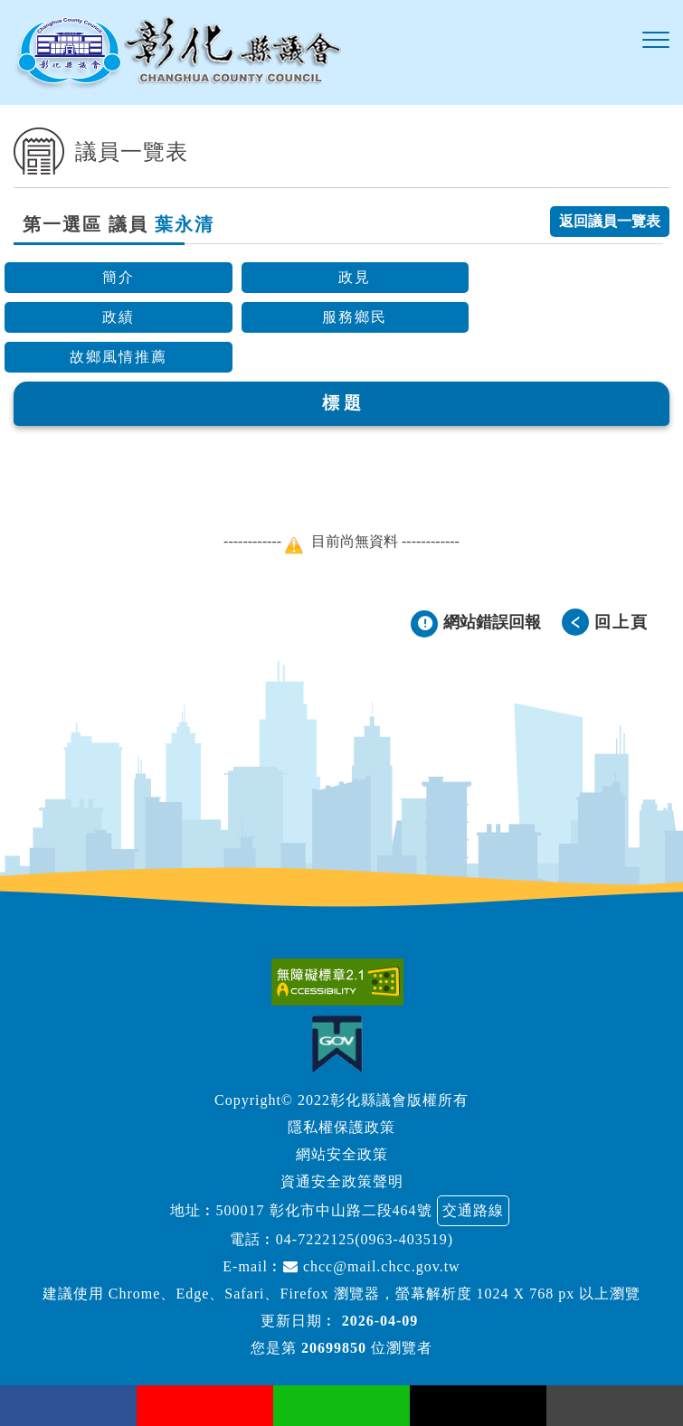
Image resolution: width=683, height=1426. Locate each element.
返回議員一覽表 (609, 221)
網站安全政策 (342, 1154)
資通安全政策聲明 (341, 1181)
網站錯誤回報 (492, 622)
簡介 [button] (118, 277)
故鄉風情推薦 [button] (118, 356)
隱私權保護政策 (341, 1127)
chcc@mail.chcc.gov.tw (371, 1266)
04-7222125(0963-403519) (364, 1239)
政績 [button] (118, 317)
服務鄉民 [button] (354, 317)
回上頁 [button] (621, 622)
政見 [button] (354, 277)
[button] (655, 41)
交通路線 (473, 1210)
